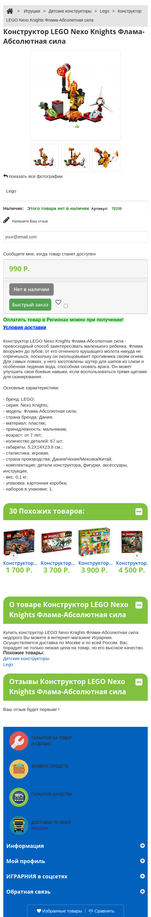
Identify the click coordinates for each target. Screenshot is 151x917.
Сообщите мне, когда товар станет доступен (49, 253)
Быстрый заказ (30, 304)
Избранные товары (59, 910)
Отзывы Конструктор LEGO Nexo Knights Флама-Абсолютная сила (75, 687)
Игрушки (32, 11)
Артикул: (99, 208)
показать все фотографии (36, 176)
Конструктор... (20, 563)
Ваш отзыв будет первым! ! (31, 709)
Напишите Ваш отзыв (25, 220)
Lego (104, 11)
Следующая (113, 158)
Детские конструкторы (70, 11)
